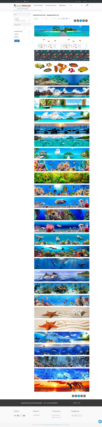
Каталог (21, 10)
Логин (85, 1)
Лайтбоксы (16, 36)
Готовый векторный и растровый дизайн (51, 424)
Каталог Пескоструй (51, 5)
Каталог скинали (27, 10)
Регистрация (78, 1)
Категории (16, 34)
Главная (16, 10)
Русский (27, 1)
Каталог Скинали (38, 5)
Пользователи (36, 415)
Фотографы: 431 (56, 415)
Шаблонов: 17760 (56, 417)
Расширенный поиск (18, 31)
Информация (62, 5)
